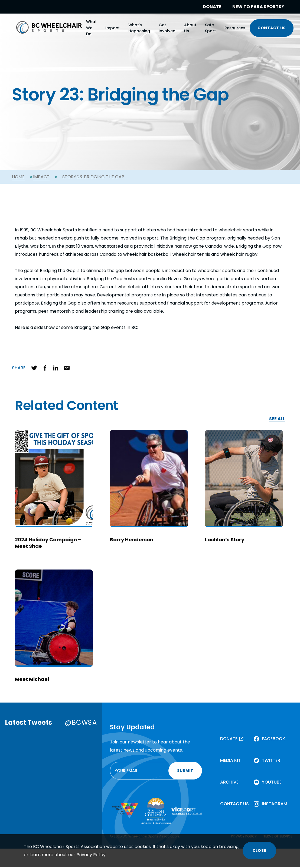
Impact (112, 28)
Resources (234, 28)
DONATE (212, 7)
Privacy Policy (91, 855)
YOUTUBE (272, 782)
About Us (190, 28)
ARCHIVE (229, 782)
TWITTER (271, 760)
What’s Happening (139, 28)
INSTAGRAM (274, 804)
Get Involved (167, 28)
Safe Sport (210, 28)
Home (18, 177)
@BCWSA (81, 722)
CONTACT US (271, 28)
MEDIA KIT (230, 760)
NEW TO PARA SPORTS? (258, 7)
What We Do (91, 28)
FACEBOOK (273, 739)
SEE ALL (277, 419)
